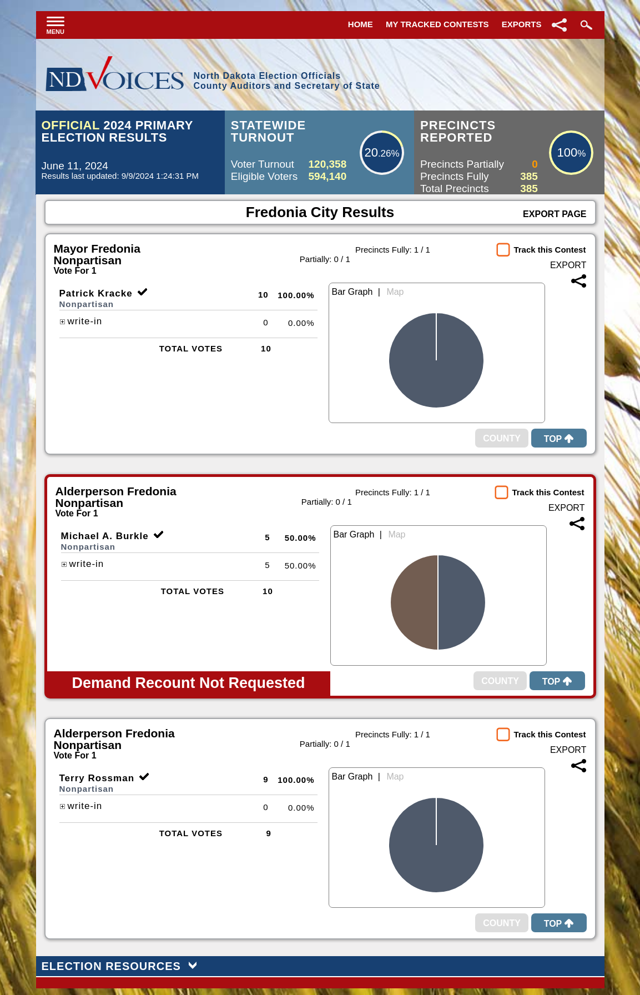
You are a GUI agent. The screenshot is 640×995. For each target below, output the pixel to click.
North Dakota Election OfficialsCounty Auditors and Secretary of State (286, 81)
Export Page (554, 214)
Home (360, 24)
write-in (81, 321)
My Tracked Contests (437, 24)
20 (370, 152)
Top (559, 439)
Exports (522, 24)
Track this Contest (549, 249)
